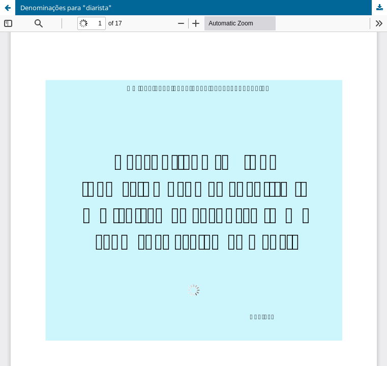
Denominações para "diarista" (66, 7)
